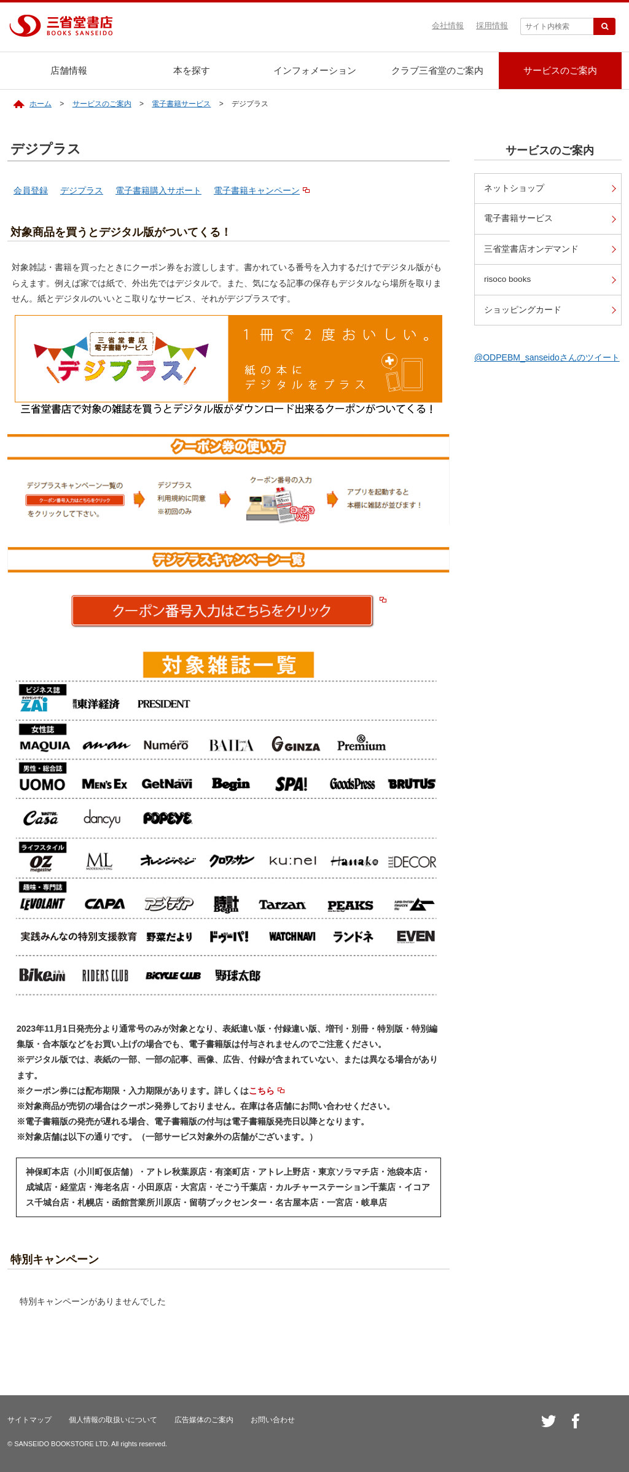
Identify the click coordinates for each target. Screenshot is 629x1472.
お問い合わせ (273, 1420)
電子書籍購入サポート (158, 190)
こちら (262, 1091)
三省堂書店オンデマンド (531, 249)
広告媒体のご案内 (203, 1420)
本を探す (191, 70)
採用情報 (492, 25)
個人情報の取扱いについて (113, 1420)
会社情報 (448, 25)
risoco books (507, 279)
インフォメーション (314, 70)
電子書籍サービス (181, 103)
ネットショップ (514, 188)
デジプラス (81, 190)
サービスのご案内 (560, 70)
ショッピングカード (522, 309)
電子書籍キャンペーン (257, 190)
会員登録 (31, 190)
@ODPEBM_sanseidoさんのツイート (547, 357)
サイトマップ (29, 1420)
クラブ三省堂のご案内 (437, 70)
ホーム (40, 103)
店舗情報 (68, 70)
